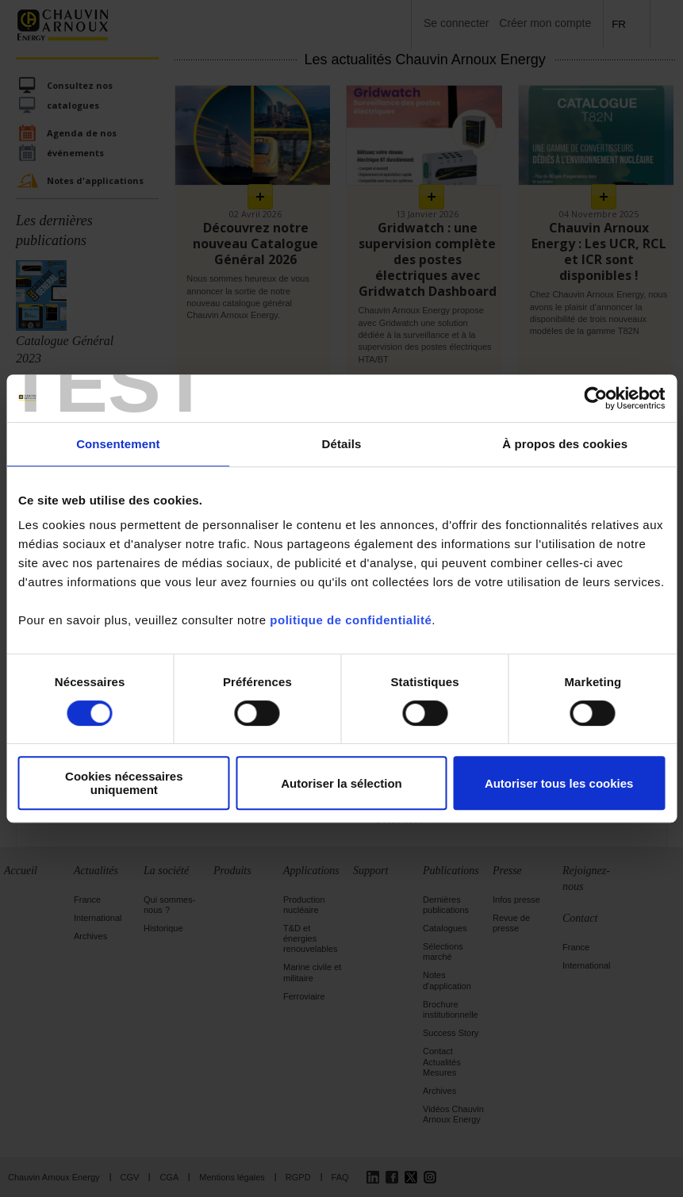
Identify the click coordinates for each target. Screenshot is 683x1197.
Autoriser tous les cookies (559, 783)
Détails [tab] (342, 444)
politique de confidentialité (351, 620)
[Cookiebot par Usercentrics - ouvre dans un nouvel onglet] (595, 398)
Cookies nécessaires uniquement (123, 782)
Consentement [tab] (117, 444)
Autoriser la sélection (341, 783)
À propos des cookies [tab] (564, 444)
